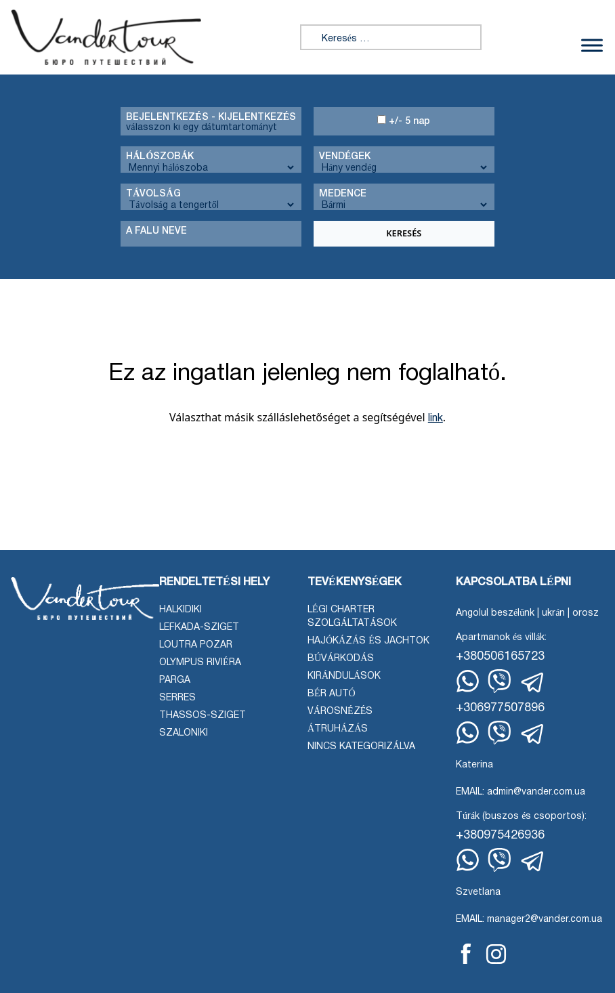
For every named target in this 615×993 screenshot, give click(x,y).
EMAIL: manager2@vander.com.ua (529, 919)
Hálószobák (160, 156)
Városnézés (340, 711)
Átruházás (338, 729)
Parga (174, 680)
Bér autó (332, 694)
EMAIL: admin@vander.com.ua (520, 792)
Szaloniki (183, 733)
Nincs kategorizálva (361, 746)
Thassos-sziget (202, 715)
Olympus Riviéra (200, 662)
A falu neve (156, 231)
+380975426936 (500, 835)
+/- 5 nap (403, 120)
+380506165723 (500, 656)
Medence (342, 194)
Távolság (153, 194)
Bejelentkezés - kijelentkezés (211, 117)
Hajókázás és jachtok (368, 641)
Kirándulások (344, 676)
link (435, 418)
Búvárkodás (341, 658)
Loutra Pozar (195, 645)
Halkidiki (180, 610)
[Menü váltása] (592, 45)
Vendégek (344, 156)
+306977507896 (500, 708)
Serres (177, 698)
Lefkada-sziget (199, 627)
